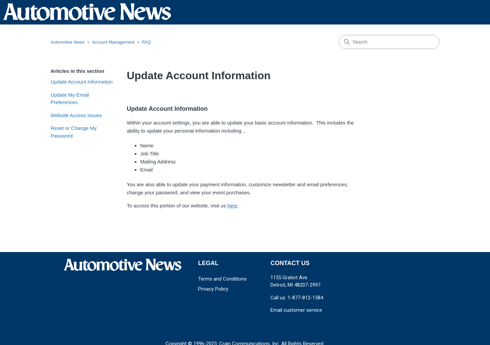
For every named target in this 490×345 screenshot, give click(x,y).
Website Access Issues (76, 115)
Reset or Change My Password (74, 132)
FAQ (146, 42)
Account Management (113, 42)
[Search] (389, 42)
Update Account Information (82, 82)
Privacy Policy (213, 289)
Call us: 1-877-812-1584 (296, 298)
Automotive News (67, 42)
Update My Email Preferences (70, 98)
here (232, 205)
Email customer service (296, 310)
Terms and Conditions (222, 279)
